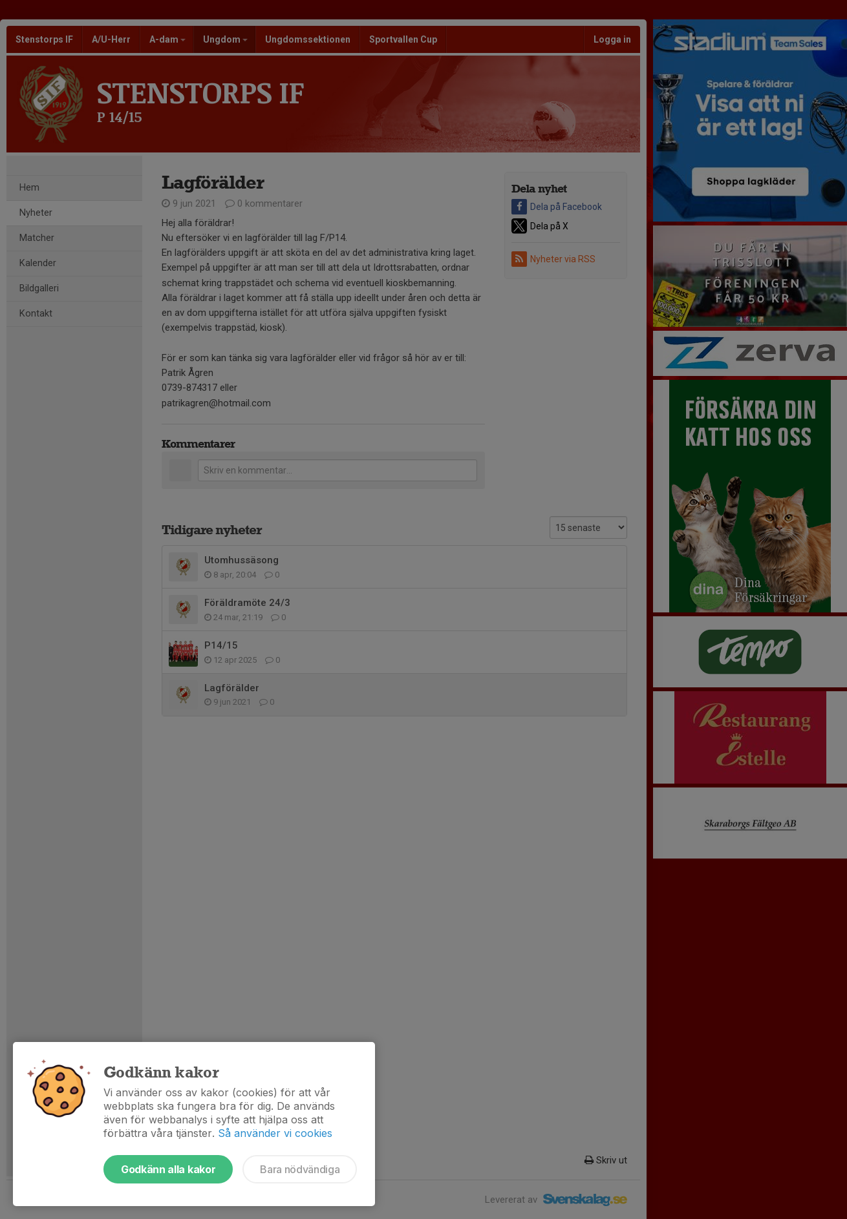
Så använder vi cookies (275, 1133)
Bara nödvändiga (299, 1169)
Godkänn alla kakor (168, 1169)
